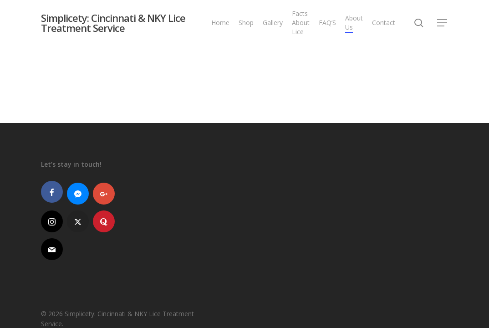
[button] (442, 23)
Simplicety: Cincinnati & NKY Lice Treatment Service (113, 23)
